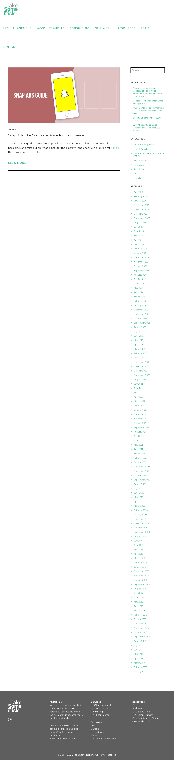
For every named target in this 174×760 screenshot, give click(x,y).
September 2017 (142, 636)
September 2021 (142, 427)
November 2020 (142, 471)
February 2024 (141, 301)
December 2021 (141, 414)
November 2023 (141, 314)
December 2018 (141, 571)
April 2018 (138, 606)
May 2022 (138, 392)
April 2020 (138, 501)
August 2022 (140, 379)
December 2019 (141, 519)
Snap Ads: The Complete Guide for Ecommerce (46, 135)
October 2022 (140, 371)
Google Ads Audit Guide (145, 718)
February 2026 (140, 196)
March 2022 (139, 401)
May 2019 (138, 549)
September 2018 (142, 584)
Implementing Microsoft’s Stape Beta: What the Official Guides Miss (148, 111)
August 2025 (140, 222)
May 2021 (138, 445)
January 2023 (140, 358)
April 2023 (138, 344)
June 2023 (139, 336)
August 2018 (140, 589)
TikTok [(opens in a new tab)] (115, 147)
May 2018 (138, 602)
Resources (126, 28)
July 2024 (138, 279)
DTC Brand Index (141, 711)
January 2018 (140, 619)
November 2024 (142, 262)
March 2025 (139, 244)
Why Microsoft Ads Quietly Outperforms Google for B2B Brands (147, 128)
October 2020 (140, 475)
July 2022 (138, 384)
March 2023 (139, 349)
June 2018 (139, 597)
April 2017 (138, 658)
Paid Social (139, 169)
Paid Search (139, 165)
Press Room (97, 732)
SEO (136, 173)
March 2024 (139, 296)
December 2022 (141, 362)
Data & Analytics (141, 149)
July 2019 (138, 541)
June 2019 (139, 545)
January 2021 (140, 462)
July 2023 (138, 331)
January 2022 (140, 410)
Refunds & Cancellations (104, 738)
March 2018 (139, 610)
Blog (135, 705)
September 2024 (142, 270)
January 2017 (140, 671)
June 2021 (138, 440)
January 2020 (140, 514)
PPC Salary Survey (142, 715)
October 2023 (140, 318)
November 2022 (141, 366)
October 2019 (140, 528)
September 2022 (142, 375)
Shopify (137, 178)
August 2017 (140, 641)
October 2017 (140, 632)
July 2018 (138, 593)
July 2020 (138, 488)
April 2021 (138, 449)
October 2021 (140, 423)
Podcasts (137, 708)
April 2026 (138, 192)
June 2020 (139, 493)
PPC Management (17, 28)
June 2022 (139, 388)
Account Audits (50, 28)
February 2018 (140, 615)
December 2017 (141, 623)
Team (145, 28)
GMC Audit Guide (141, 721)
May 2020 (138, 497)
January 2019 (140, 567)
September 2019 (142, 532)
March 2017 (139, 663)
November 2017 (141, 628)
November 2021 (141, 419)
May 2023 (138, 340)
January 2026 (140, 201)
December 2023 (141, 310)
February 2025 (140, 249)
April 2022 (138, 397)
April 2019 (138, 554)
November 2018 (141, 575)
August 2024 (140, 275)
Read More (17, 162)
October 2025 (140, 214)
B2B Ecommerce (100, 715)
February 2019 (140, 562)
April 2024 (138, 292)
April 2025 (138, 240)
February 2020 (141, 510)
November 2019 (141, 523)
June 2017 (139, 650)
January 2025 (140, 253)
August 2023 (140, 327)
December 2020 (142, 466)
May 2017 (138, 654)
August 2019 (140, 536)
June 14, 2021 (15, 129)
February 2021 (140, 458)
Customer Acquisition (144, 144)
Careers (95, 729)
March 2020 (139, 506)
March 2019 (139, 558)
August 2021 (140, 432)
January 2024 (140, 305)
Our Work (103, 28)
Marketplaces (140, 160)
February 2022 (140, 405)
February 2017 (140, 667)
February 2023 (140, 353)
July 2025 (138, 227)
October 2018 (140, 580)
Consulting (79, 28)
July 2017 (138, 645)
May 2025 (138, 235)
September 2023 (142, 323)
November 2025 (141, 209)
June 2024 (139, 283)
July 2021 (138, 436)
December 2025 (141, 205)
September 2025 (142, 218)
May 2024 (138, 288)
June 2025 (139, 231)
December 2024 (142, 257)
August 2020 (140, 484)
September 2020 (142, 480)
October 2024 (140, 266)
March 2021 (139, 453)
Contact (10, 46)
